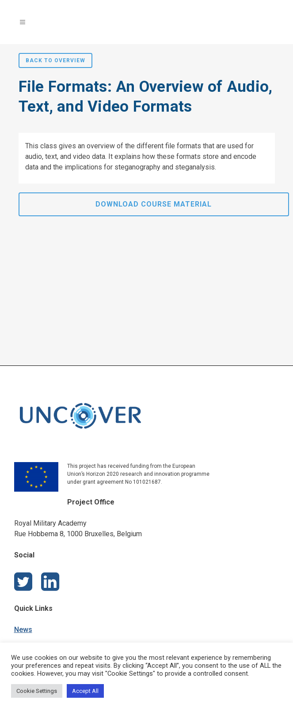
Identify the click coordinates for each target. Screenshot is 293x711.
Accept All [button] (85, 691)
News (23, 629)
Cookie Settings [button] (36, 691)
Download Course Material (153, 204)
